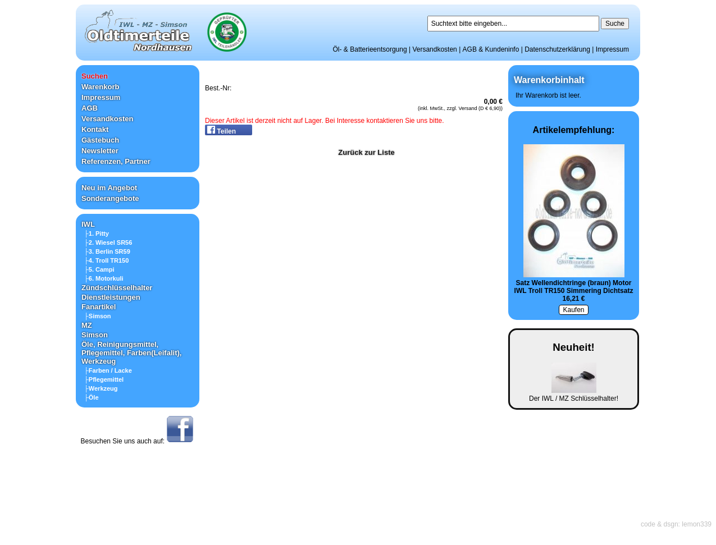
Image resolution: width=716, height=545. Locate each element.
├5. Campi (99, 269)
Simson (94, 335)
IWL (88, 224)
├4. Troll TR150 (106, 260)
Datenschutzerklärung (557, 49)
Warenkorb (100, 87)
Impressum (612, 49)
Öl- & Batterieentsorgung (370, 49)
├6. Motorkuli (104, 278)
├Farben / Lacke (108, 370)
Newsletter (99, 150)
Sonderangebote (110, 198)
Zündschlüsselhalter (116, 287)
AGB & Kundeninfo (491, 49)
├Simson (97, 316)
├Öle (91, 397)
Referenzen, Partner (116, 161)
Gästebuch (100, 140)
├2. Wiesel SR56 (108, 242)
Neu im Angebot (109, 188)
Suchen (94, 76)
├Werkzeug (101, 388)
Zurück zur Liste (366, 152)
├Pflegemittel (104, 379)
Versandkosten (434, 49)
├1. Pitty (96, 233)
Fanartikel (98, 307)
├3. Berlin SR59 (107, 251)
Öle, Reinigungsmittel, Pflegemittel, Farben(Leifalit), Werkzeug (131, 352)
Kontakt (94, 129)
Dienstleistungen (110, 297)
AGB (89, 108)
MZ (86, 325)
